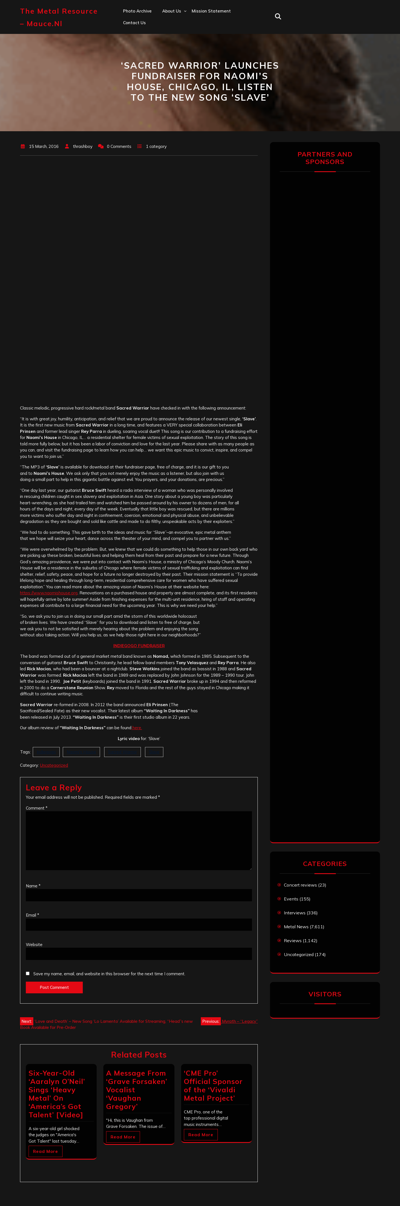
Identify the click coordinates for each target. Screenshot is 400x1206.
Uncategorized (54, 765)
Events (291, 899)
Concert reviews (300, 885)
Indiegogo (46, 752)
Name (33, 886)
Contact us (134, 22)
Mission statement (211, 11)
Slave (154, 752)
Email (32, 915)
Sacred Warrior (122, 752)
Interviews (295, 912)
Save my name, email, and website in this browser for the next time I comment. (109, 973)
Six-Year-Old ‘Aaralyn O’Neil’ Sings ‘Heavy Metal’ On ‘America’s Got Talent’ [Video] (57, 1094)
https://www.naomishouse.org (49, 592)
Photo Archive (137, 11)
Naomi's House (81, 752)
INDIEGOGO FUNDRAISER (139, 645)
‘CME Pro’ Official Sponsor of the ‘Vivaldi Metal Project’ (213, 1085)
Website (34, 944)
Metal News (296, 926)
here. (136, 727)
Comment (37, 808)
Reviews (293, 940)
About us (171, 11)
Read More (45, 1151)
